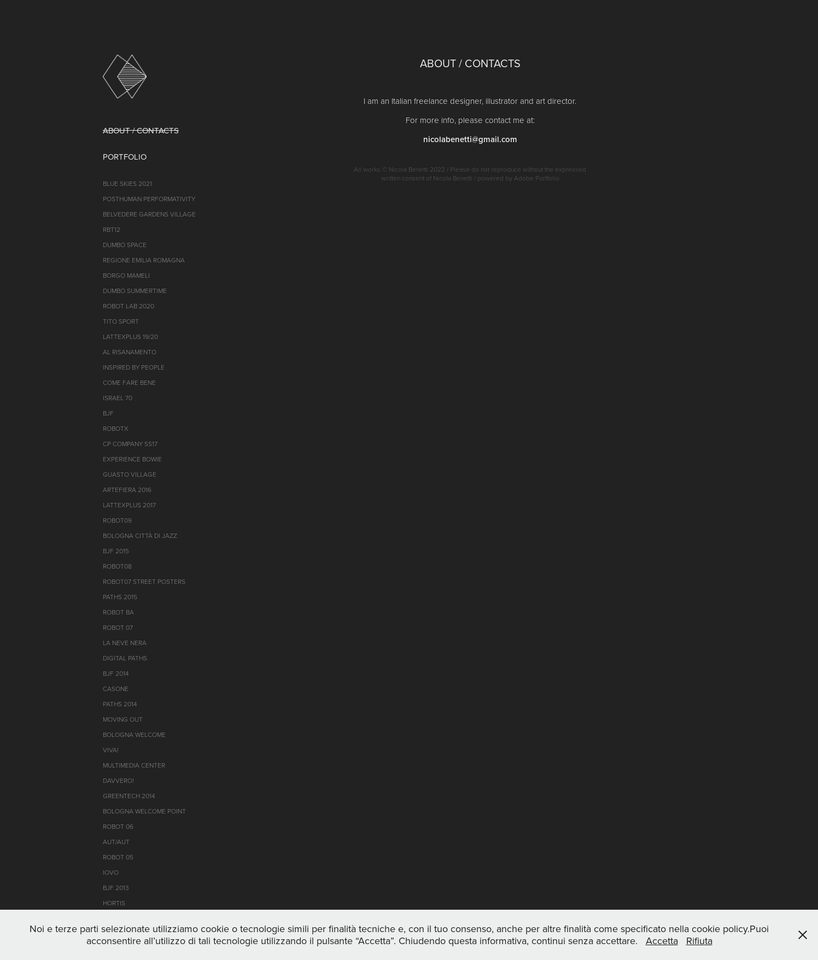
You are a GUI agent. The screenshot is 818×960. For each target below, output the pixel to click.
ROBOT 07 (118, 627)
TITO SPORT (121, 321)
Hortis (114, 903)
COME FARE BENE (129, 382)
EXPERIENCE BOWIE (132, 459)
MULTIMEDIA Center (134, 765)
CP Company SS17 (130, 443)
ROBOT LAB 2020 (128, 306)
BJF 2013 (116, 887)
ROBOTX (115, 428)
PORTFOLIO (125, 156)
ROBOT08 (117, 566)
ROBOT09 (117, 520)
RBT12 (111, 229)
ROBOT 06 (118, 826)
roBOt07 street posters (144, 581)
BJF (108, 413)
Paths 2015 (120, 596)
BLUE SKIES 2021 (127, 183)
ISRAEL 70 (117, 397)
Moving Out (123, 719)
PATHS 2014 (120, 704)
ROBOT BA (118, 612)
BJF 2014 (115, 673)
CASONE (115, 688)
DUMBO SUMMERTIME (135, 290)
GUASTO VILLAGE (129, 474)
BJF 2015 (116, 550)
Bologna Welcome (134, 734)
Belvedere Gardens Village (149, 214)
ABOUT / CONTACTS (141, 130)
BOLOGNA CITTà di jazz (140, 535)
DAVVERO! (118, 780)
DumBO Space (125, 244)
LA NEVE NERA (125, 642)
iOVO (111, 872)
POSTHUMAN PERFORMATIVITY (149, 198)
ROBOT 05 (118, 857)
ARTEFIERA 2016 (127, 489)
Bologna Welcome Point (144, 811)
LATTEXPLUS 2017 (129, 505)
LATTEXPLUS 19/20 (130, 336)
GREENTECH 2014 (129, 795)
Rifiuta (699, 940)
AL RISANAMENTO (129, 351)
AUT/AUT (116, 841)
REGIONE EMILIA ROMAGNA (144, 260)
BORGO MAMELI (126, 275)
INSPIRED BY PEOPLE (134, 367)
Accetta (662, 940)
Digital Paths (125, 658)
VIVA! (111, 749)
